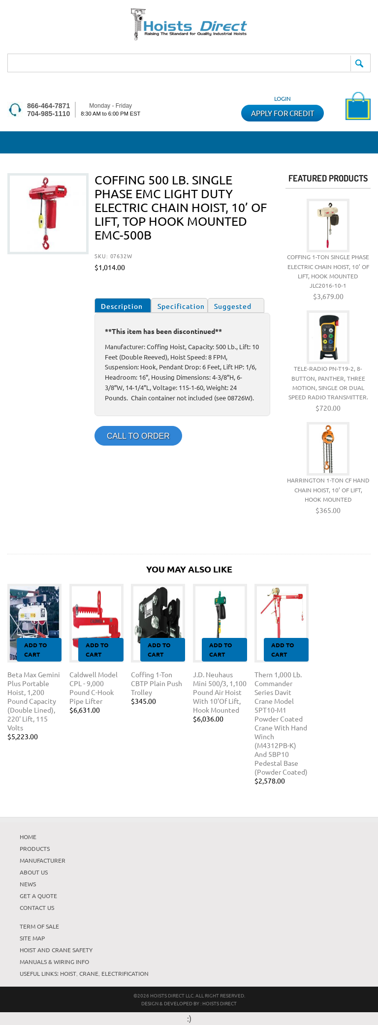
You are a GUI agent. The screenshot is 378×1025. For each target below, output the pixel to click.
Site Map (32, 938)
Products (35, 848)
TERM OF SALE (39, 926)
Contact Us (37, 907)
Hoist (68, 973)
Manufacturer (42, 860)
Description (122, 305)
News (28, 884)
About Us (34, 872)
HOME (28, 837)
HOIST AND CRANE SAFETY (56, 950)
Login (282, 98)
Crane (88, 973)
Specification (181, 305)
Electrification (125, 973)
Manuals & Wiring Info (54, 961)
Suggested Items (233, 307)
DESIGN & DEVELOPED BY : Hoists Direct (189, 1003)
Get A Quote (38, 896)
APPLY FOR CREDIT (282, 113)
